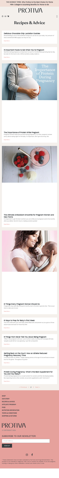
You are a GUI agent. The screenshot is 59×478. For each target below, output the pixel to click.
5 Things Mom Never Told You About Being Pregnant (25, 337)
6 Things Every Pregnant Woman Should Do (22, 304)
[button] (57, 16)
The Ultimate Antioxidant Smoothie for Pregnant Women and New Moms (29, 216)
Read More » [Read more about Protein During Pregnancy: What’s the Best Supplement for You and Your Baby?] (7, 381)
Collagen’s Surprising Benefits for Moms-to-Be (31, 5)
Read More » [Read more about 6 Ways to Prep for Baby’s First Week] (7, 328)
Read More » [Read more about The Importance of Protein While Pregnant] (7, 139)
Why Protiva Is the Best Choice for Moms (37, 2)
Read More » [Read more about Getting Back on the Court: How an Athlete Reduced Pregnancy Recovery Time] (7, 362)
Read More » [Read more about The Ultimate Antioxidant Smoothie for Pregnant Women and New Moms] (7, 224)
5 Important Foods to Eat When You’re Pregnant (24, 50)
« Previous (23, 387)
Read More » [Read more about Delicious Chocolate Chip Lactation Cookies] (7, 41)
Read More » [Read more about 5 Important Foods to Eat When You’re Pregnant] (7, 57)
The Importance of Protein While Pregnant (21, 132)
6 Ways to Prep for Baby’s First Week (19, 320)
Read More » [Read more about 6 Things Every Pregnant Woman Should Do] (7, 311)
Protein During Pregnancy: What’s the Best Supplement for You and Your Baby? (28, 373)
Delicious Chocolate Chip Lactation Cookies (22, 33)
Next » (37, 387)
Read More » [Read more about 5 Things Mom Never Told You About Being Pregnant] (7, 344)
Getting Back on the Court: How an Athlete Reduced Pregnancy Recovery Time (25, 354)
